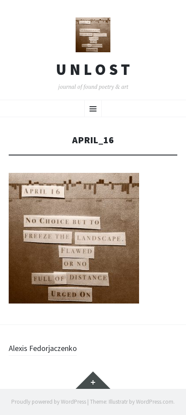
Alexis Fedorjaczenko (43, 348)
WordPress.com (154, 401)
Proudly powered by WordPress (48, 401)
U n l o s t (93, 69)
